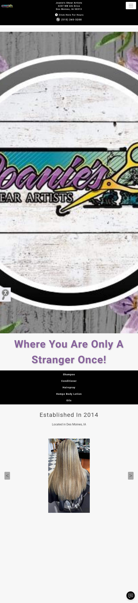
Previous (7, 476)
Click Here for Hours (69, 15)
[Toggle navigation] (131, 5)
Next (131, 476)
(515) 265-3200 (69, 19)
